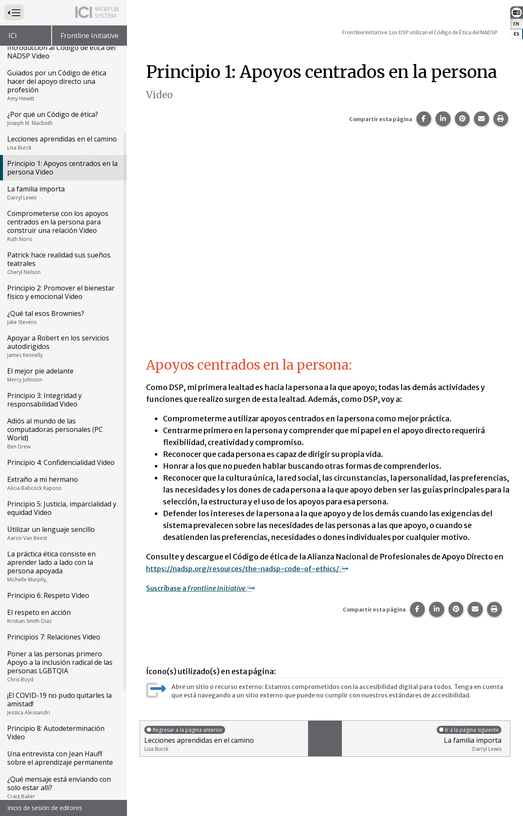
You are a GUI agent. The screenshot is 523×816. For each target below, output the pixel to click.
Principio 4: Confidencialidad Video (61, 462)
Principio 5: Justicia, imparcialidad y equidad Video (61, 508)
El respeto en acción (62, 616)
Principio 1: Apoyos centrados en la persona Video (62, 168)
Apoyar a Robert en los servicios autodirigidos (62, 346)
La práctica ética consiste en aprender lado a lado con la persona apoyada (62, 566)
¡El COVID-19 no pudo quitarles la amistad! (62, 703)
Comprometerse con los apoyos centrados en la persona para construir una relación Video (62, 226)
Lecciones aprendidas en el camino (62, 142)
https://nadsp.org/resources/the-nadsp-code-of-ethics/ (257, 568)
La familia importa (62, 192)
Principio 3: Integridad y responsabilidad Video (44, 400)
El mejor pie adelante (62, 374)
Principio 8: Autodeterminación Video (56, 732)
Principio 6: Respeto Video (48, 595)
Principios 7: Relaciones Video (53, 637)
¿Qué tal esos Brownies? (62, 317)
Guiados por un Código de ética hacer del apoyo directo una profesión (62, 85)
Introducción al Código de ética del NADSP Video (61, 52)
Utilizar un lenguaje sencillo (62, 533)
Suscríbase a (206, 588)
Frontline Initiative (89, 35)
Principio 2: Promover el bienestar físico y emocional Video (61, 292)
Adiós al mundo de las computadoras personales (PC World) (62, 433)
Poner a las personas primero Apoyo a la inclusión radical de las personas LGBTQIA (62, 666)
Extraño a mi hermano (62, 483)
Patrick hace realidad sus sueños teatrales (62, 263)
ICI (12, 35)
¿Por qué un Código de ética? (62, 118)
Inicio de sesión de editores (44, 808)
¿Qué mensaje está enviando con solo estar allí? (62, 787)
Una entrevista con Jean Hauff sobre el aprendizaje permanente (60, 758)
